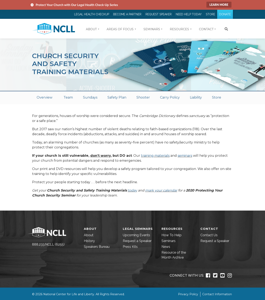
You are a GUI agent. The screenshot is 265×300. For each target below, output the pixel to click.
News (165, 247)
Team (68, 97)
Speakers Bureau (97, 247)
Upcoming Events (136, 235)
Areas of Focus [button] (120, 29)
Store (210, 14)
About (88, 235)
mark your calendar (161, 190)
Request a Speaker (137, 241)
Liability (196, 97)
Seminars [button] (151, 29)
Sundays (90, 97)
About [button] (91, 29)
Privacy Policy (188, 294)
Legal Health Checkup (91, 14)
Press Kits (130, 247)
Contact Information (217, 294)
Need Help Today (189, 14)
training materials (155, 156)
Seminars (168, 241)
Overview (44, 97)
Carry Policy (170, 97)
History (89, 241)
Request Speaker (159, 14)
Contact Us (209, 235)
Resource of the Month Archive (173, 255)
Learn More (219, 4)
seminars (185, 156)
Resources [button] (179, 29)
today (132, 190)
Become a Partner (127, 14)
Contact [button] (206, 29)
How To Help (171, 235)
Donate (225, 14)
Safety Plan (116, 97)
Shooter (143, 97)
